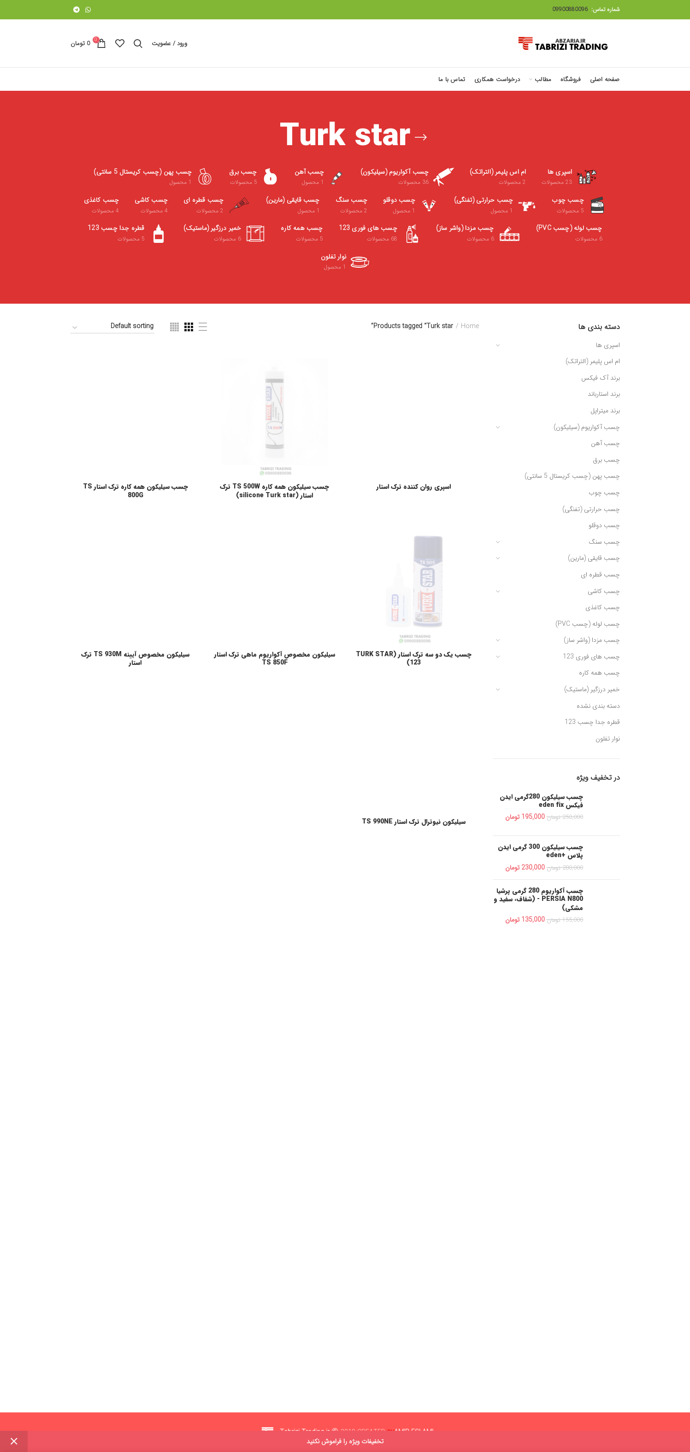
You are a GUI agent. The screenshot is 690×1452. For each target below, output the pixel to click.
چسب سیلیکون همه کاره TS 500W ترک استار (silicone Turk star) (274, 1052)
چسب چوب (604, 493)
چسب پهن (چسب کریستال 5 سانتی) (572, 476)
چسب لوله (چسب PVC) (587, 624)
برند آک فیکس (600, 378)
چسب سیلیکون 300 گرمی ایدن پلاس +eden (540, 851)
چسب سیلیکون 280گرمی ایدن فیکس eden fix (541, 801)
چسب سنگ (604, 542)
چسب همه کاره (599, 673)
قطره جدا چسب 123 (592, 722)
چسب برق (606, 460)
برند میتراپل (605, 411)
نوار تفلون (608, 739)
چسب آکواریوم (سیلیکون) (587, 427)
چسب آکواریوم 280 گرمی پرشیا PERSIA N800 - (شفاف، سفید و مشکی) (538, 899)
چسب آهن (605, 443)
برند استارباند (604, 394)
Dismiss (14, 1441)
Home (470, 326)
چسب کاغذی (602, 607)
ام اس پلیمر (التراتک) (593, 361)
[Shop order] (112, 328)
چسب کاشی (604, 591)
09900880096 (570, 9)
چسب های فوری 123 (591, 657)
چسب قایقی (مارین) (594, 558)
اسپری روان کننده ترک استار (414, 1048)
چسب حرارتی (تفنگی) (591, 509)
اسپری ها (608, 345)
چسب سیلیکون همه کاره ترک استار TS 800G (135, 1052)
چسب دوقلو (604, 525)
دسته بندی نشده (598, 706)
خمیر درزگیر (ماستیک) (592, 689)
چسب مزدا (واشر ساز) (592, 640)
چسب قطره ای (600, 575)
